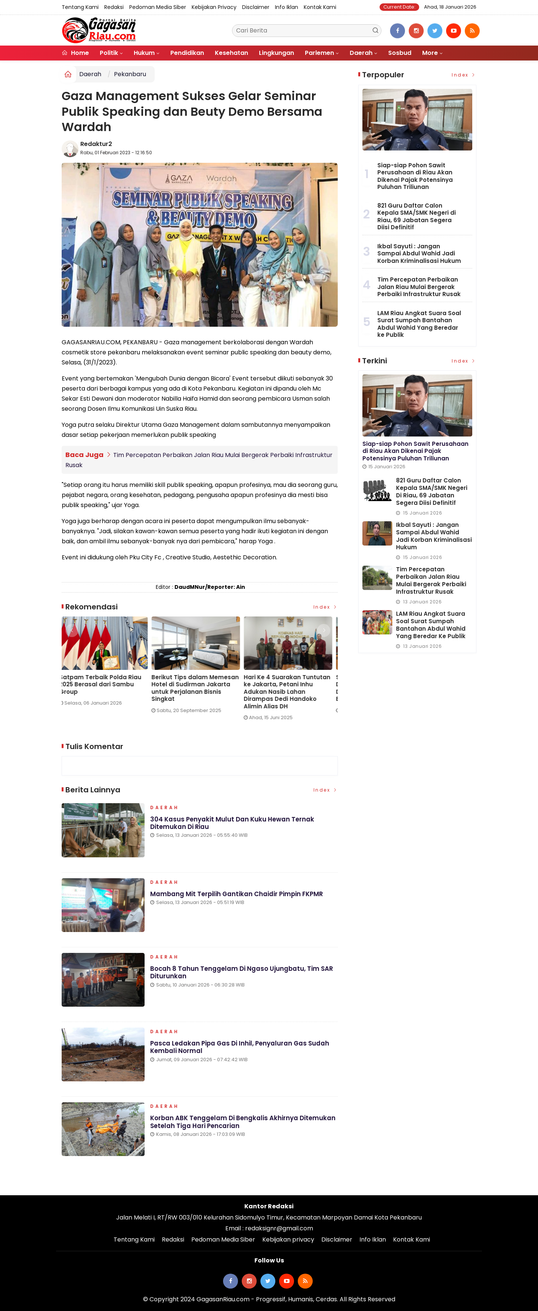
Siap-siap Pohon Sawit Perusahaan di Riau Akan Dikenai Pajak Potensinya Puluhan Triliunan (415, 176)
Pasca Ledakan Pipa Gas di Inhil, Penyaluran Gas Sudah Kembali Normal (240, 1049)
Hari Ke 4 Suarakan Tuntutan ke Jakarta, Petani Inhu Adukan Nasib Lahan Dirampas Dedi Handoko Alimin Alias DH (289, 691)
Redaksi (114, 7)
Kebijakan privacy (214, 7)
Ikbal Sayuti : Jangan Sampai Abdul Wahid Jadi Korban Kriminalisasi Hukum (419, 253)
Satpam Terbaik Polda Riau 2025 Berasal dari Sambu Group (103, 684)
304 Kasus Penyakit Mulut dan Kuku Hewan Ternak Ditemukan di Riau (232, 825)
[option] (108, 664)
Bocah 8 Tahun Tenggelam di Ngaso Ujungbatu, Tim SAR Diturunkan (242, 974)
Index (325, 607)
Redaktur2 (96, 144)
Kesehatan (231, 53)
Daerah (361, 53)
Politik (109, 53)
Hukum (144, 53)
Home (75, 53)
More (430, 53)
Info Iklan (286, 7)
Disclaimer (255, 7)
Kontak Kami (320, 7)
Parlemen (319, 53)
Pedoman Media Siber (157, 7)
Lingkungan (276, 53)
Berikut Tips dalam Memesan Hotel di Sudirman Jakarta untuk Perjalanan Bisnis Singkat (197, 687)
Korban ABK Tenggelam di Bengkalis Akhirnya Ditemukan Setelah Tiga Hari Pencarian (243, 1124)
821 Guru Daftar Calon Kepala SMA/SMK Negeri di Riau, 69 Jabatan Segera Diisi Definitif (416, 217)
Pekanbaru (130, 74)
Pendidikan (187, 53)
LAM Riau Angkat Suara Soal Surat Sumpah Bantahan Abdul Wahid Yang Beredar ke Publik (419, 324)
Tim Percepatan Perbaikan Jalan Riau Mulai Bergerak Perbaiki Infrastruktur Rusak (419, 287)
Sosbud (399, 53)
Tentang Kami (80, 7)
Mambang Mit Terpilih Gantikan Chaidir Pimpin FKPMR (237, 896)
